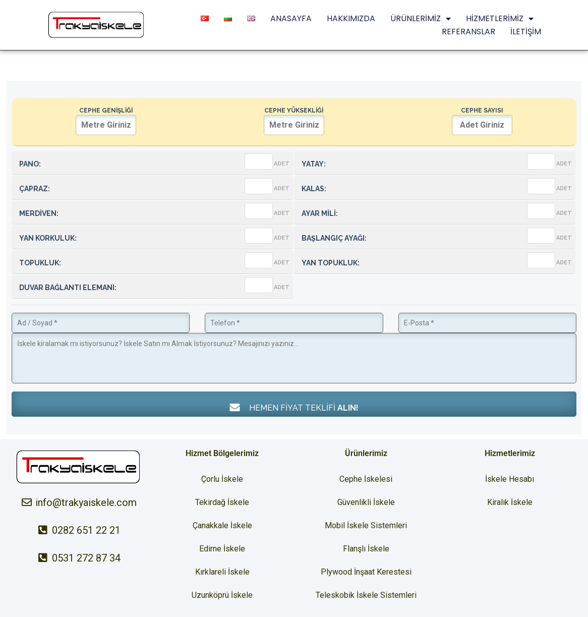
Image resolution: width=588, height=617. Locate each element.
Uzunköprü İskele (222, 595)
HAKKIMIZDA (351, 18)
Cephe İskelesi (365, 479)
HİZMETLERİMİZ (500, 18)
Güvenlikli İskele (366, 502)
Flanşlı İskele (366, 548)
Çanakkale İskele (222, 525)
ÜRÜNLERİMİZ (420, 18)
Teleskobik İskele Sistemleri (366, 595)
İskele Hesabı (509, 479)
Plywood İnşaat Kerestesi (366, 572)
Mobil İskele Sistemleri (366, 525)
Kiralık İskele (510, 502)
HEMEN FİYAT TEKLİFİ (294, 407)
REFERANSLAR (468, 31)
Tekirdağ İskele (222, 502)
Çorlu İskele (222, 479)
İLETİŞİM (525, 31)
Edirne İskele (222, 548)
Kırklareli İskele (222, 572)
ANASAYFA (291, 18)
